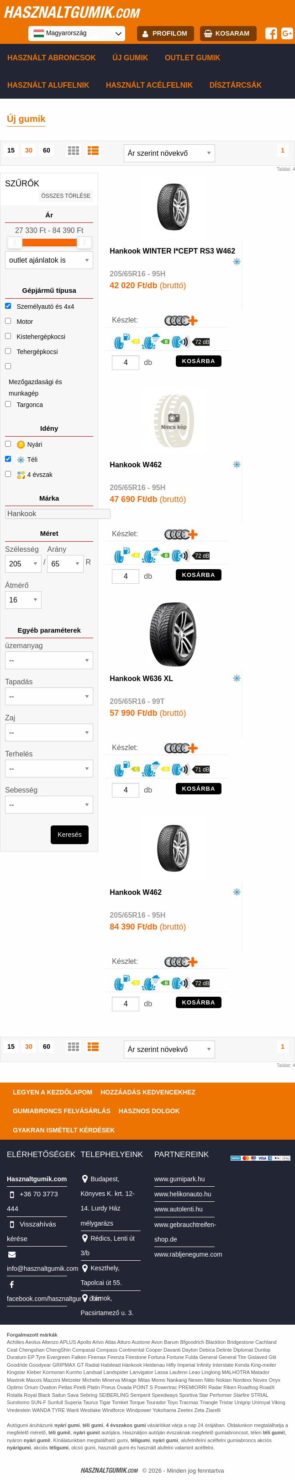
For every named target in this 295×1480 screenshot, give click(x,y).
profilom (170, 33)
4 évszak (29, 475)
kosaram (232, 33)
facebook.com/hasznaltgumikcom (54, 1298)
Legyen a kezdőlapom (52, 1092)
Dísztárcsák (236, 85)
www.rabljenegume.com (188, 1254)
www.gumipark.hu (179, 1179)
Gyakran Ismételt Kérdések (64, 1130)
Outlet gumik (193, 58)
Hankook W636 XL (141, 678)
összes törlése (66, 196)
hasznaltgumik (71, 11)
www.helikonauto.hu (182, 1194)
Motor (24, 321)
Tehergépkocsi (37, 351)
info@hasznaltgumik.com (43, 1268)
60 (46, 150)
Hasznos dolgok (149, 1111)
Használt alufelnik (48, 85)
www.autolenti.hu (178, 1209)
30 (28, 150)
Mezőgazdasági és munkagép (35, 387)
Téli (21, 460)
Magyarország (60, 33)
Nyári (23, 444)
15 (11, 150)
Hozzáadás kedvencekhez (147, 1092)
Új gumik (130, 58)
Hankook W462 (136, 465)
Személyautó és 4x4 (45, 306)
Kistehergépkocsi (40, 336)
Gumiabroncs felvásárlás (62, 1111)
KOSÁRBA (199, 361)
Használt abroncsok (51, 58)
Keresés (70, 834)
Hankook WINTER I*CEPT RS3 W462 (172, 251)
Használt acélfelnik (149, 85)
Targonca (29, 404)
